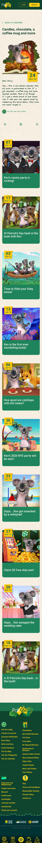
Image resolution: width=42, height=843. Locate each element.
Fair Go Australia (8, 759)
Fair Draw (26, 738)
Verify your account (9, 810)
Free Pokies (27, 772)
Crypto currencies (8, 788)
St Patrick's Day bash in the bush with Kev (21, 235)
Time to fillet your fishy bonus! (18, 290)
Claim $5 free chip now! (19, 570)
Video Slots (26, 761)
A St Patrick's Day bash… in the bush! (21, 680)
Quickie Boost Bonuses (27, 749)
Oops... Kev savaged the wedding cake (19, 624)
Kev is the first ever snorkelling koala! (16, 346)
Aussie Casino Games (31, 754)
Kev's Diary (5, 740)
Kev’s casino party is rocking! (17, 179)
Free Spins (26, 741)
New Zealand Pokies (30, 758)
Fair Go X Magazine (9, 755)
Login (23, 5)
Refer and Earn (7, 744)
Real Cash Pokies (29, 769)
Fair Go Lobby (7, 730)
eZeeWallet (6, 799)
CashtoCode (6, 807)
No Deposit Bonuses (30, 745)
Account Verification (9, 737)
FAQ (24, 784)
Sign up (34, 5)
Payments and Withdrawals (7, 784)
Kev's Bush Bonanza (30, 734)
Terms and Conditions (31, 787)
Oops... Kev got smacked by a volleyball (19, 513)
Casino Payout (28, 765)
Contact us (26, 798)
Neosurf (4, 792)
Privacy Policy (28, 794)
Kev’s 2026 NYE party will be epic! (20, 457)
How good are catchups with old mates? (19, 402)
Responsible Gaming (30, 791)
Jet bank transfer (8, 803)
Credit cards (6, 795)
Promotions (27, 730)
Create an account (8, 733)
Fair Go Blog (6, 751)
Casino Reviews (7, 748)
